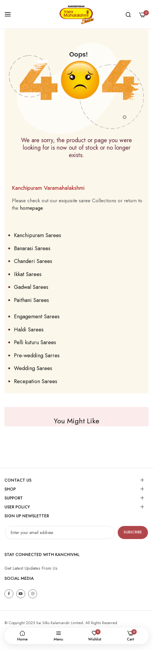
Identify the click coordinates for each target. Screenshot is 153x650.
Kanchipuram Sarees (37, 235)
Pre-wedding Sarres (37, 355)
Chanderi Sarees (33, 261)
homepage (31, 208)
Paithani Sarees (31, 300)
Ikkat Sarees (28, 274)
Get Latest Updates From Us (31, 568)
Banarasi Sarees (32, 248)
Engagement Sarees (37, 316)
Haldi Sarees (29, 329)
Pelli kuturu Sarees (35, 342)
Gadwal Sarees (31, 287)
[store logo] (76, 14)
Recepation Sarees (35, 381)
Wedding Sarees (33, 368)
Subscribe (133, 532)
